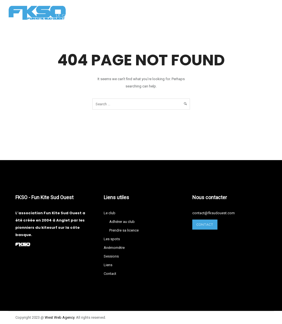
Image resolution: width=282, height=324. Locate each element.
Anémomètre (130, 15)
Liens (190, 15)
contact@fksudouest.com (213, 213)
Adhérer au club (122, 222)
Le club (64, 15)
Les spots (94, 15)
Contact (216, 15)
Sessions (164, 15)
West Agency (59, 317)
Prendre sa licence (124, 230)
